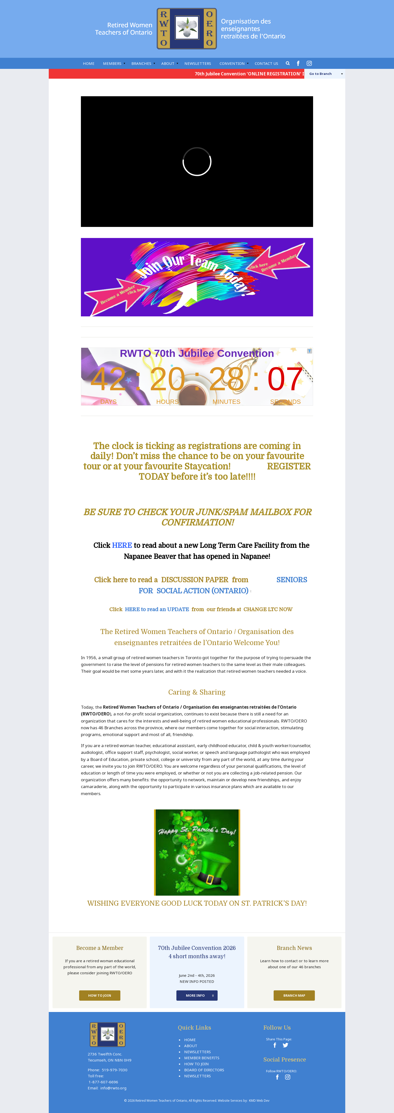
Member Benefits (201, 1057)
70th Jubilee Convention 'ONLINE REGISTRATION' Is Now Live (264, 74)
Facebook (299, 63)
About (167, 63)
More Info (195, 995)
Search (288, 63)
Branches (141, 63)
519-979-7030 (114, 1069)
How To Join (99, 995)
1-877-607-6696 (103, 1081)
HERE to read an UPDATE (157, 609)
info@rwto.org (113, 1087)
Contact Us (266, 63)
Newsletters (197, 63)
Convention (232, 63)
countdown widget (197, 377)
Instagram (310, 63)
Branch (320, 73)
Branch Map (294, 995)
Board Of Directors (204, 1069)
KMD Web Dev (259, 1100)
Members (112, 63)
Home (88, 63)
